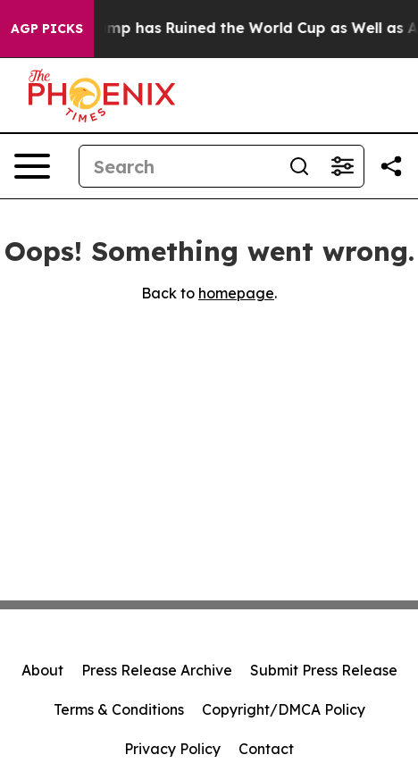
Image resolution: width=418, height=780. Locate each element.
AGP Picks (47, 29)
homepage (236, 293)
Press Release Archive (156, 670)
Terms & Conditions (119, 709)
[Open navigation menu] (32, 166)
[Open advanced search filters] (342, 166)
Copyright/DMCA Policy (283, 709)
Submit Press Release (323, 670)
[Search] (178, 166)
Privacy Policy (172, 749)
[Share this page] (391, 166)
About (42, 670)
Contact (266, 749)
